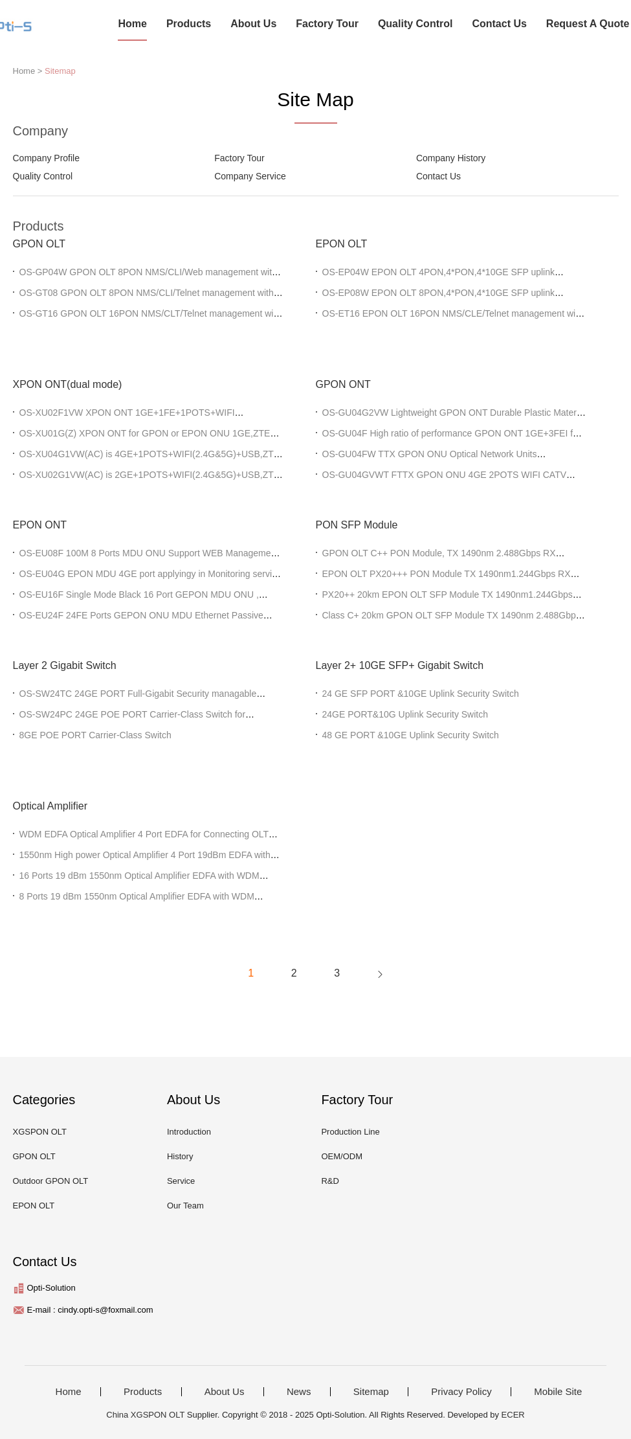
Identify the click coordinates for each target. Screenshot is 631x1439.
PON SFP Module (357, 524)
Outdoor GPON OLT (51, 1181)
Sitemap (60, 71)
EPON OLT (342, 243)
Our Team (185, 1205)
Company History (450, 158)
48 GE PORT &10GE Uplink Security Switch (410, 735)
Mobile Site (558, 1391)
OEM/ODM (341, 1156)
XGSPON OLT (40, 1132)
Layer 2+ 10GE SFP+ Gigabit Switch (400, 665)
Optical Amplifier (50, 805)
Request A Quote (588, 23)
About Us (253, 23)
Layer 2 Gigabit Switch (64, 665)
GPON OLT (39, 243)
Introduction (189, 1132)
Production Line (350, 1132)
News (299, 1391)
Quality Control (415, 23)
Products (188, 23)
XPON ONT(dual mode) (67, 384)
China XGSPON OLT (145, 1415)
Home (132, 23)
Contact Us (499, 23)
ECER (513, 1415)
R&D (329, 1181)
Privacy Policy (461, 1391)
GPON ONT (343, 384)
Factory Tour (327, 23)
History (180, 1156)
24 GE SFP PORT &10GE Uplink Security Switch (420, 693)
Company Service (250, 176)
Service (181, 1181)
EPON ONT (40, 524)
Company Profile (46, 158)
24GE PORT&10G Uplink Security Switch (405, 714)
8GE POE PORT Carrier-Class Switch (95, 735)
